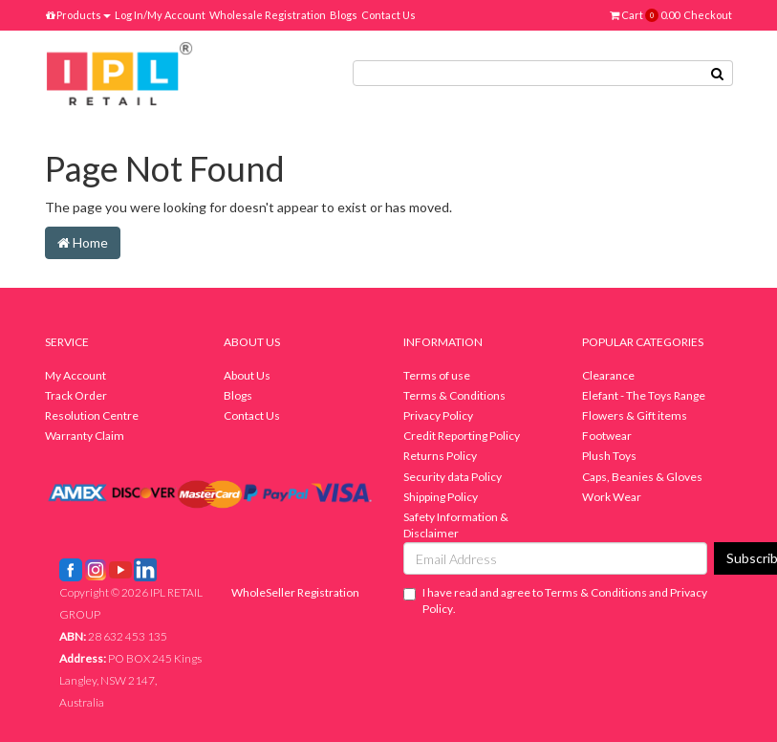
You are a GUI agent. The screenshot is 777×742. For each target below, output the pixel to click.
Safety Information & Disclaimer (455, 525)
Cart (645, 15)
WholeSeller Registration (295, 592)
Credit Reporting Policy (461, 435)
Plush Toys (609, 455)
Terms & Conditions (454, 395)
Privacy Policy (438, 415)
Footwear (607, 435)
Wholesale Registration (267, 15)
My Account (75, 375)
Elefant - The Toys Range (643, 395)
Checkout (707, 15)
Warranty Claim (84, 435)
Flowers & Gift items (634, 415)
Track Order (76, 395)
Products (78, 15)
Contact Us (388, 15)
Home (82, 242)
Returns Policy (440, 455)
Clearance (608, 375)
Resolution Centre (92, 415)
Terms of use (436, 375)
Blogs (343, 15)
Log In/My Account (160, 15)
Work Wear (611, 497)
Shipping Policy (440, 497)
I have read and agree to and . (555, 600)
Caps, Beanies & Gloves (642, 476)
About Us (247, 375)
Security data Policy (452, 476)
